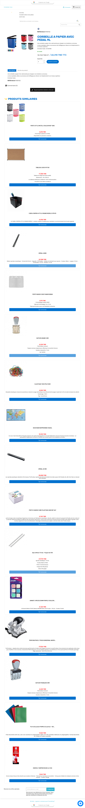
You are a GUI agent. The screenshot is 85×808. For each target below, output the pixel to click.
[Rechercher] (70, 24)
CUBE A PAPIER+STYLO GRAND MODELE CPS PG (42, 213)
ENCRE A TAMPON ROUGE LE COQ (42, 768)
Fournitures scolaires (26, 14)
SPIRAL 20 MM (42, 469)
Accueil (21, 12)
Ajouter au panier (52, 61)
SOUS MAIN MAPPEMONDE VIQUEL (42, 428)
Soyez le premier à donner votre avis (43, 90)
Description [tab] (12, 70)
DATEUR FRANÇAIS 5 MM (43, 683)
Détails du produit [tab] (23, 70)
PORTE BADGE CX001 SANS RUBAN (42, 294)
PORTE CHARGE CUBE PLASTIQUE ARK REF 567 (42, 510)
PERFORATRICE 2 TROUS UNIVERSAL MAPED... (42, 640)
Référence (41, 31)
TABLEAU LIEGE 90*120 (42, 167)
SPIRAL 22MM (42, 253)
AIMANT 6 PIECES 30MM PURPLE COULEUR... (42, 600)
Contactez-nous (8, 7)
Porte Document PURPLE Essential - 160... (42, 726)
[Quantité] (40, 62)
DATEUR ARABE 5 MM (42, 338)
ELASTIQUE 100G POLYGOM (42, 384)
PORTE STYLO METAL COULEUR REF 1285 (43, 125)
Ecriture (22, 17)
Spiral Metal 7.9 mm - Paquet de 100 (42, 552)
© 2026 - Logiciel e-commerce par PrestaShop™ (42, 801)
